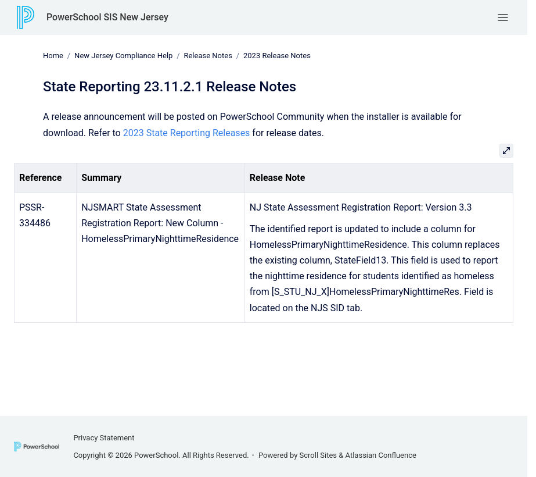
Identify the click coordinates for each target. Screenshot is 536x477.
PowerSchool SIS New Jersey (107, 17)
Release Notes (208, 55)
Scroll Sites (318, 455)
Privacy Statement (103, 437)
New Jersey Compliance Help (123, 55)
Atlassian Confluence (381, 455)
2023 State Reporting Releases (186, 132)
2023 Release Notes (277, 55)
